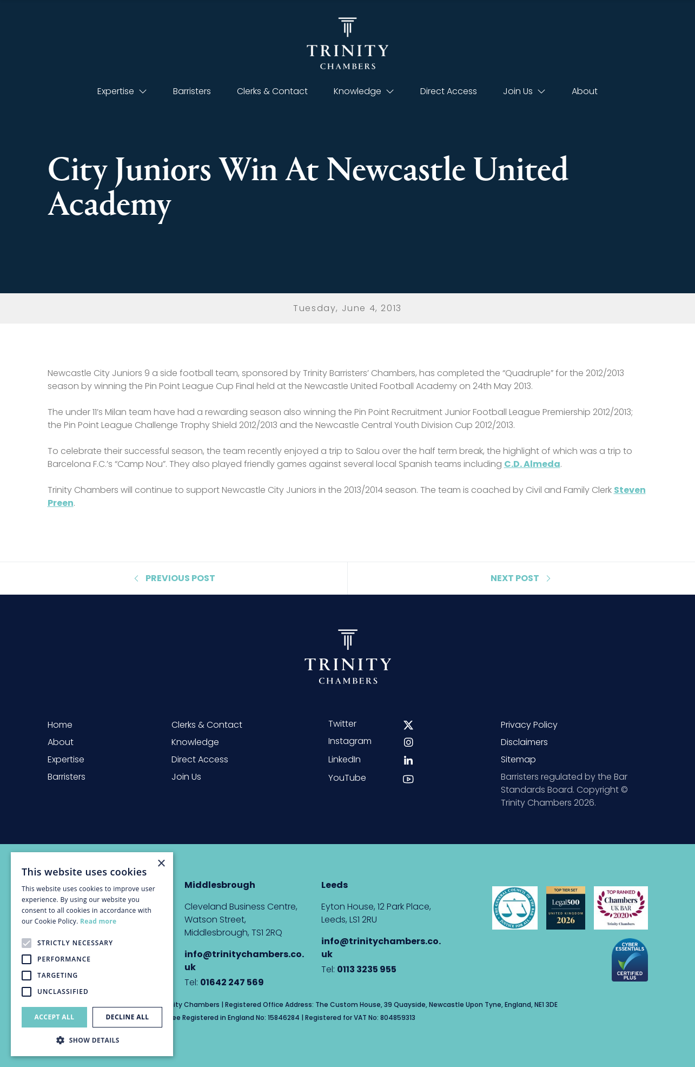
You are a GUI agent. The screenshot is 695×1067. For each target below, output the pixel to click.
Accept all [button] (55, 1017)
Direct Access (448, 91)
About (585, 91)
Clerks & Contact (272, 91)
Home (60, 725)
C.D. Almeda (532, 464)
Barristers (192, 91)
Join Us (524, 91)
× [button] (161, 864)
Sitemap (518, 759)
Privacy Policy (529, 725)
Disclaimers (524, 742)
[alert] (92, 954)
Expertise (122, 91)
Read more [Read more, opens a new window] (98, 921)
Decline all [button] (127, 1017)
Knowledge (364, 91)
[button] (92, 1040)
